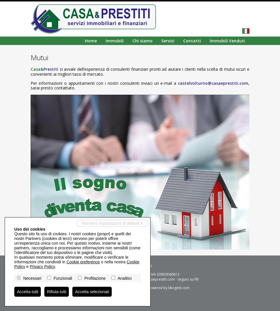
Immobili (115, 41)
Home (91, 41)
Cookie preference (83, 262)
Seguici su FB (188, 279)
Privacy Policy (42, 266)
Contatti (192, 41)
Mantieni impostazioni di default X (112, 223)
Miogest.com (179, 287)
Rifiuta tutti (56, 291)
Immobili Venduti (227, 41)
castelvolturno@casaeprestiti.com (213, 83)
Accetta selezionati (92, 291)
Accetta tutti (27, 291)
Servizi (167, 41)
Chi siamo (142, 41)
